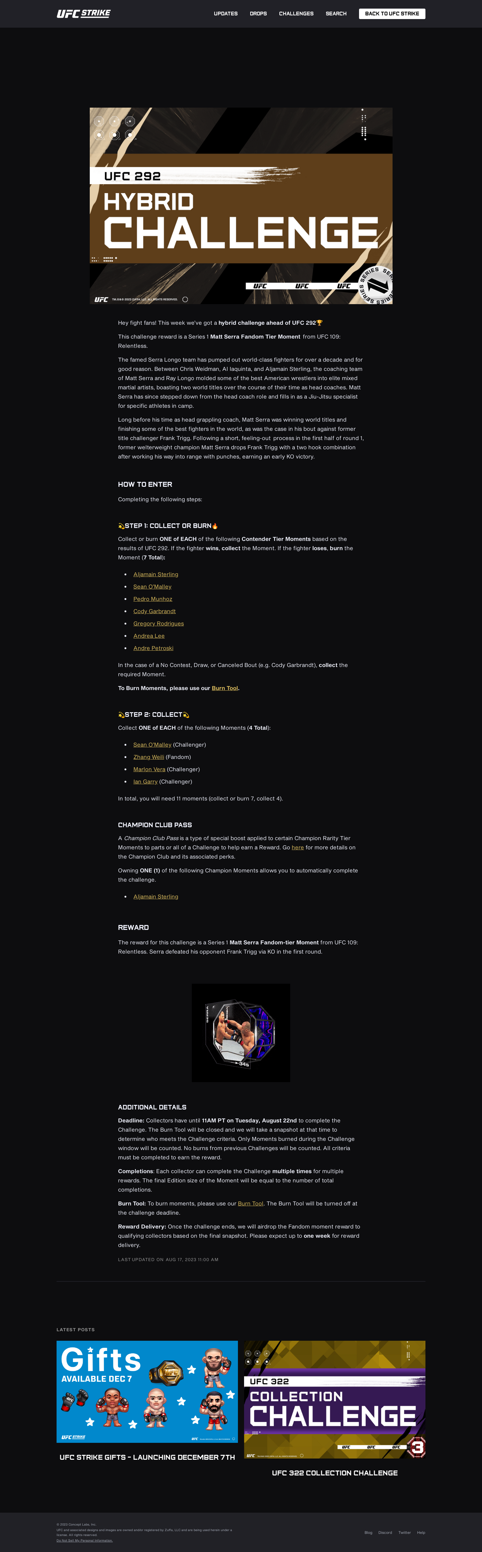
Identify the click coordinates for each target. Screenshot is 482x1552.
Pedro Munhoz (152, 598)
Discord (385, 1532)
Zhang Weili (148, 756)
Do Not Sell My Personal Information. (85, 1540)
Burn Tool (250, 1203)
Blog (368, 1532)
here (298, 847)
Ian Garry (145, 781)
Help (421, 1532)
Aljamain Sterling (155, 574)
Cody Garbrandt (154, 611)
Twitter (404, 1532)
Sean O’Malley (152, 586)
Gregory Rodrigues (158, 623)
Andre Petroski (153, 648)
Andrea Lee (149, 635)
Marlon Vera (149, 769)
